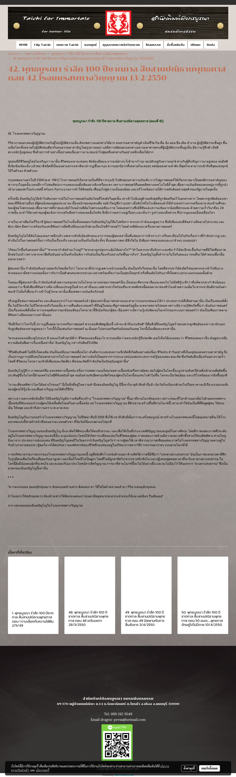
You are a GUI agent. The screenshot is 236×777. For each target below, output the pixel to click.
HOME (23, 44)
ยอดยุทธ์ (90, 44)
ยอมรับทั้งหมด (209, 768)
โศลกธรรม (153, 44)
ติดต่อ (211, 44)
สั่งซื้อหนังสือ (176, 44)
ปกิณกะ (196, 44)
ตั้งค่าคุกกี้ (189, 768)
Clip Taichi (42, 44)
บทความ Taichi (67, 44)
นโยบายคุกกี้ (42, 770)
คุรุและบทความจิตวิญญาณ (121, 44)
